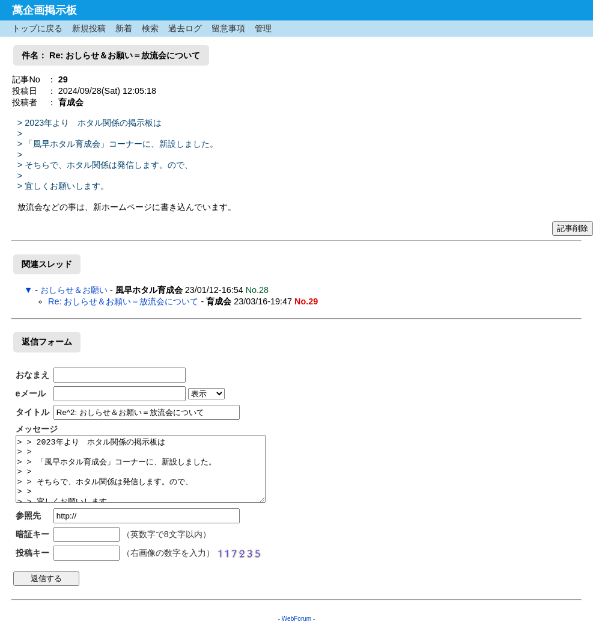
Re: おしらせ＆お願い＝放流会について (123, 301)
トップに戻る (37, 28)
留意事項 (228, 28)
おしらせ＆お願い (74, 290)
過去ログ (185, 28)
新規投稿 (89, 28)
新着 (123, 28)
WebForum (296, 618)
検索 (150, 28)
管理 (263, 28)
